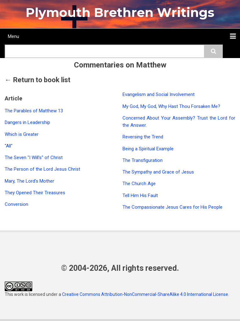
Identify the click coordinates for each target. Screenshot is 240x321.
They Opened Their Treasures (35, 192)
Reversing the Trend (143, 137)
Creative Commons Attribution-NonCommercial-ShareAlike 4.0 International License (145, 294)
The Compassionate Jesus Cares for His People (172, 207)
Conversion (16, 204)
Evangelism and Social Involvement (159, 94)
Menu (13, 36)
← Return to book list (37, 80)
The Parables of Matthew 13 (34, 111)
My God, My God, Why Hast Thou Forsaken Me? (171, 106)
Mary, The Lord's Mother (29, 181)
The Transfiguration (143, 160)
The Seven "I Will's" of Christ (34, 157)
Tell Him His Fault (140, 195)
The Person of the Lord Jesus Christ (42, 169)
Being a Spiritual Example (148, 149)
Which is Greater (22, 134)
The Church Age (139, 183)
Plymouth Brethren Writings (120, 12)
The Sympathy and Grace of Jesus (158, 172)
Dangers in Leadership (27, 122)
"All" (9, 146)
